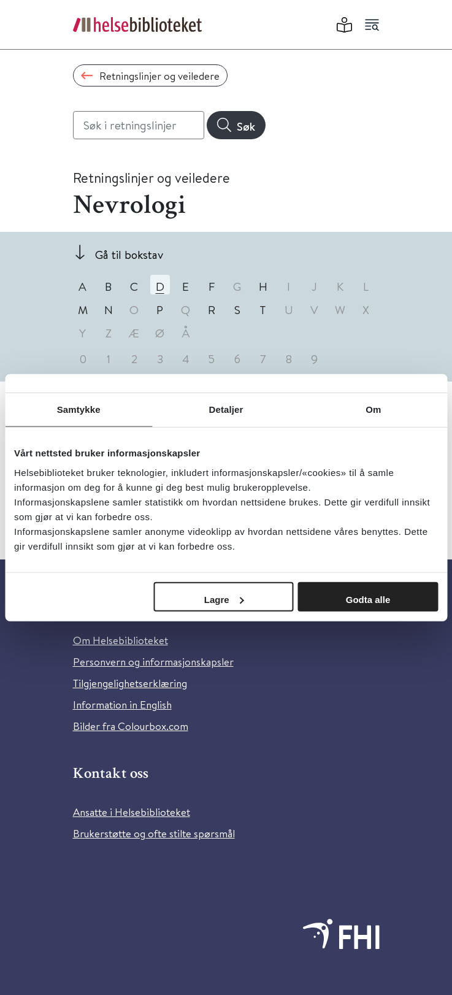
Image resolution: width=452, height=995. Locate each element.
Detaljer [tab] (226, 409)
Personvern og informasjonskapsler (153, 662)
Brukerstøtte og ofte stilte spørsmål (154, 833)
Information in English (122, 704)
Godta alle (368, 599)
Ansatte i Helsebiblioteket (131, 812)
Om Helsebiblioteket (120, 640)
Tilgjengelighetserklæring (130, 683)
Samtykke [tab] (79, 409)
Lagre (224, 599)
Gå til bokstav (129, 254)
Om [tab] (373, 409)
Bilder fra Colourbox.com (130, 726)
